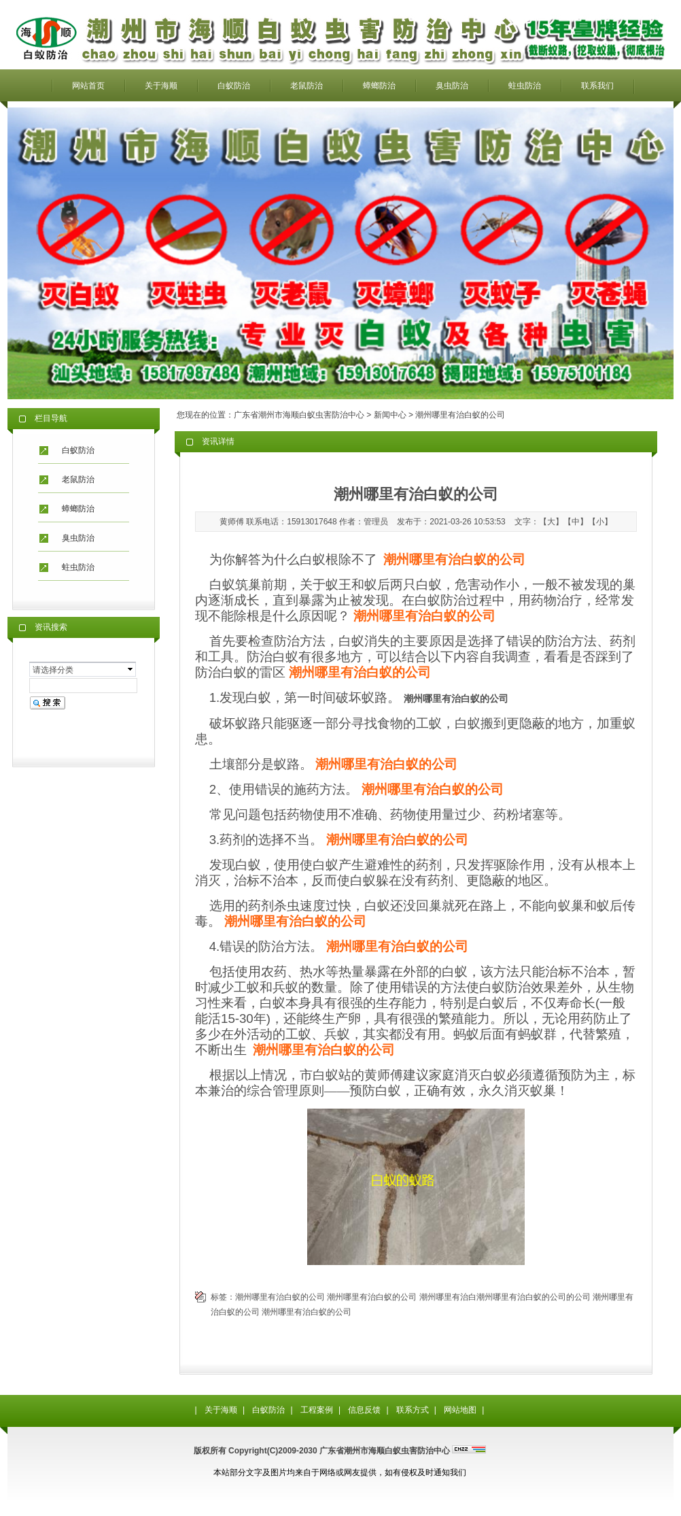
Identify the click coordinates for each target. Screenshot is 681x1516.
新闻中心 (390, 415)
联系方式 (412, 1410)
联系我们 (597, 85)
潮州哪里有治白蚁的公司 (280, 1297)
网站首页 (88, 85)
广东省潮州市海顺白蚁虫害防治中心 (299, 415)
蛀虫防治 (524, 85)
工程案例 (316, 1410)
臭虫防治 (452, 85)
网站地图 (460, 1410)
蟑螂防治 (379, 85)
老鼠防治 (306, 85)
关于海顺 (161, 85)
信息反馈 (364, 1410)
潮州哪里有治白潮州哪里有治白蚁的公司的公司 (505, 1297)
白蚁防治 (233, 85)
